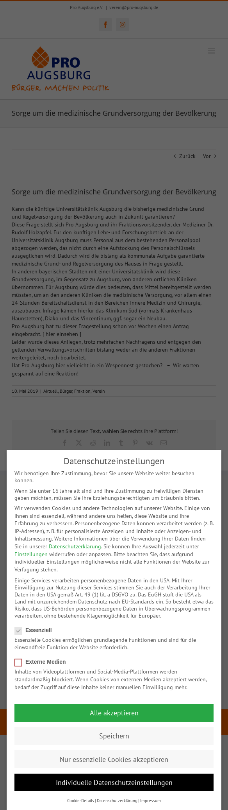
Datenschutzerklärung (75, 546)
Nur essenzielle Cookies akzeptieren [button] (114, 758)
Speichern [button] (114, 735)
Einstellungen (31, 553)
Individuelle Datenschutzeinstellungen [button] (114, 781)
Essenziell (36, 629)
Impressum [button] (150, 800)
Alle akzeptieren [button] (114, 712)
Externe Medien (43, 661)
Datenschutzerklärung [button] (117, 800)
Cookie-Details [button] (80, 800)
